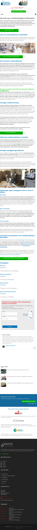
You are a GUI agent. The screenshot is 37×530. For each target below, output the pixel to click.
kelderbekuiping (3, 247)
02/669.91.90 (3, 293)
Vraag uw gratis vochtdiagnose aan (18, 11)
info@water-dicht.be (6, 498)
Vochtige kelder (4, 477)
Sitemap (17, 526)
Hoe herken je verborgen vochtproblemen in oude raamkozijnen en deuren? (20, 383)
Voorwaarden (13, 526)
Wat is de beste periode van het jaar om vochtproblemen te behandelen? (19, 376)
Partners (31, 526)
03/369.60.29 (3, 285)
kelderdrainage (25, 245)
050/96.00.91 (3, 276)
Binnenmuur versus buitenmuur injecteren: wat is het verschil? (18, 369)
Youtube (3, 464)
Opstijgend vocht (5, 473)
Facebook (3, 461)
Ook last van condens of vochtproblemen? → (11, 57)
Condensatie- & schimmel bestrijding (8, 475)
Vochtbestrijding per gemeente (24, 526)
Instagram (3, 466)
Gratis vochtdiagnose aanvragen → (29, 401)
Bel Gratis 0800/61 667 (19, 7)
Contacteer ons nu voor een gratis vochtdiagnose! (10, 254)
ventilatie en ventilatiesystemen (27, 242)
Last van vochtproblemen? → (11, 133)
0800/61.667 (5, 90)
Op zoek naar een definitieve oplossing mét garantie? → (14, 259)
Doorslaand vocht (5, 479)
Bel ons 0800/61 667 (32, 403)
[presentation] (10, 323)
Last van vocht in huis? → (9, 30)
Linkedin (3, 463)
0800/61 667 (6, 454)
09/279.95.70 (3, 267)
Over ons (3, 483)
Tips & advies (4, 481)
